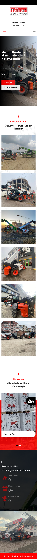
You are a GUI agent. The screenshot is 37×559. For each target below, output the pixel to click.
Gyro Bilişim (16, 556)
